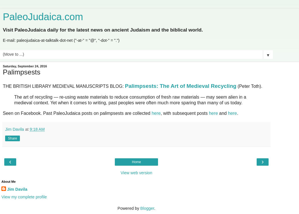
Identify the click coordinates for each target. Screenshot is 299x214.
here (156, 113)
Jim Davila (17, 189)
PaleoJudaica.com (43, 16)
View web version (136, 173)
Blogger (147, 208)
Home (136, 162)
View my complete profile (24, 197)
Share (12, 138)
